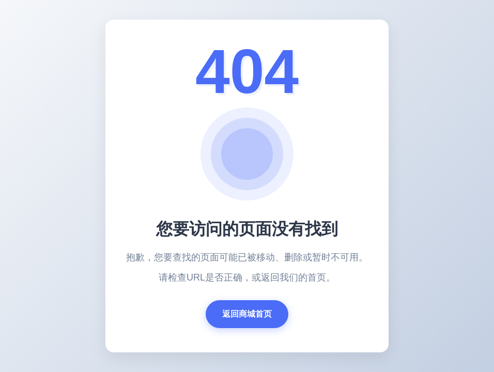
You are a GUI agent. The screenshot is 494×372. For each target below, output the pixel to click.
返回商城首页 (247, 313)
